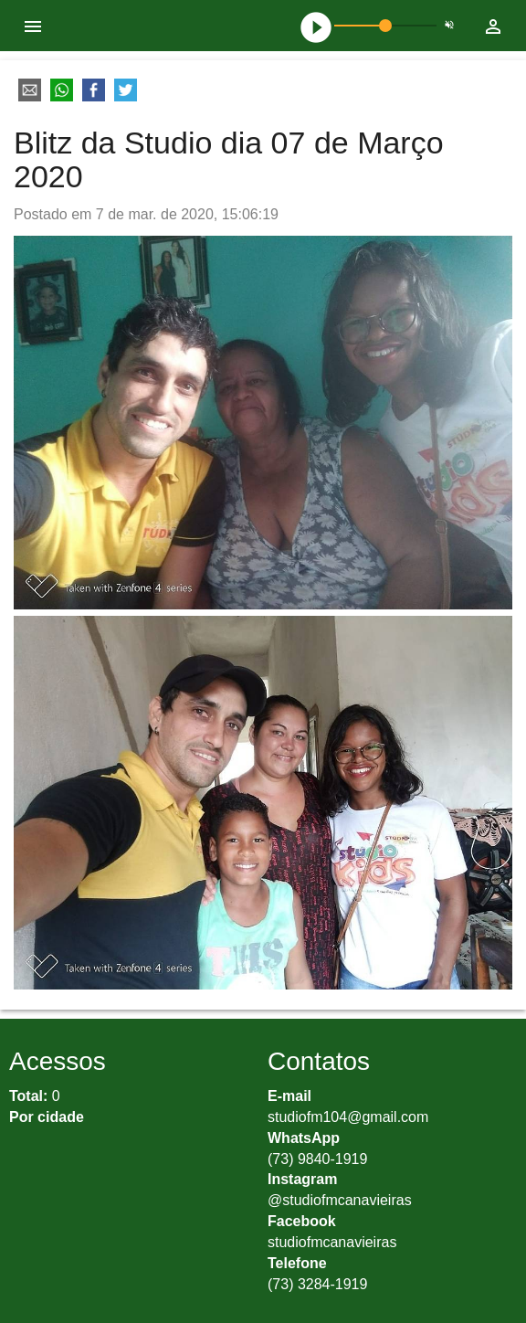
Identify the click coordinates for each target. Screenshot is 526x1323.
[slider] (385, 26)
